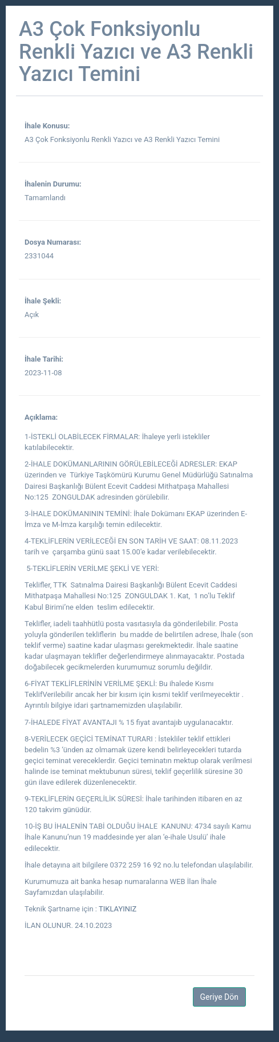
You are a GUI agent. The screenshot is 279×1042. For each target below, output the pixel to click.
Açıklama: (41, 417)
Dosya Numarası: (53, 242)
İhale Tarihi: (44, 359)
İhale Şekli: (43, 301)
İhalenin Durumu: (53, 184)
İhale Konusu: (47, 125)
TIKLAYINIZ (116, 909)
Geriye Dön (219, 997)
